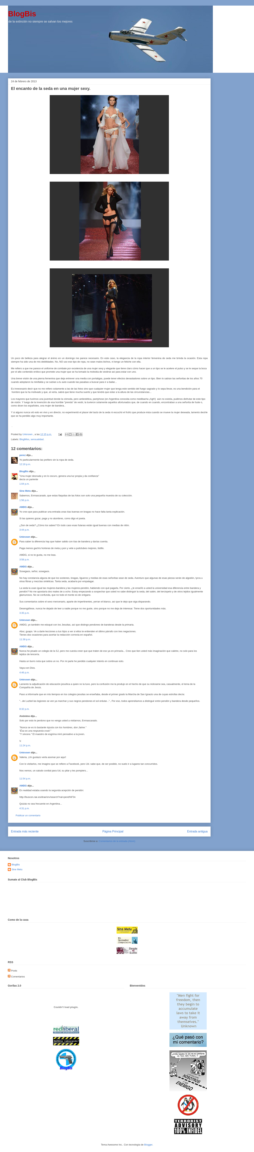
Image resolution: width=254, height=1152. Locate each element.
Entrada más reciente (25, 831)
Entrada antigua (197, 831)
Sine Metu (25, 490)
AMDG (23, 507)
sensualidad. (37, 439)
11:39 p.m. (25, 639)
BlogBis (22, 14)
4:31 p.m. (24, 808)
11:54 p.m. (25, 778)
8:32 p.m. (24, 709)
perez (22, 455)
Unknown (24, 536)
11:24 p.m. (25, 745)
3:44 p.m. (24, 529)
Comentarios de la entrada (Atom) (117, 841)
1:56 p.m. (24, 500)
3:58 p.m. (24, 559)
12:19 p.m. (25, 464)
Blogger (148, 1144)
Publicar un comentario (28, 815)
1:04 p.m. (24, 483)
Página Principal (112, 831)
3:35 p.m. (24, 613)
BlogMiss (24, 439)
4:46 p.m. (24, 672)
